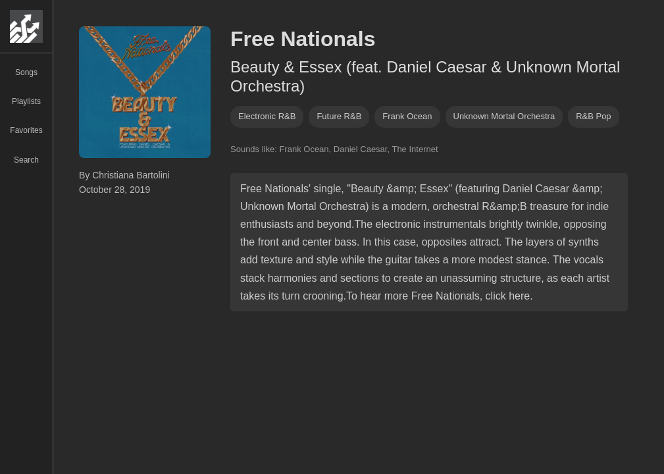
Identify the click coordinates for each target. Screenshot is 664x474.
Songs (26, 72)
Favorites (26, 130)
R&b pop (593, 116)
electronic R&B (266, 116)
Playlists (26, 101)
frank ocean (407, 116)
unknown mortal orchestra (504, 116)
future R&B (339, 116)
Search (26, 160)
